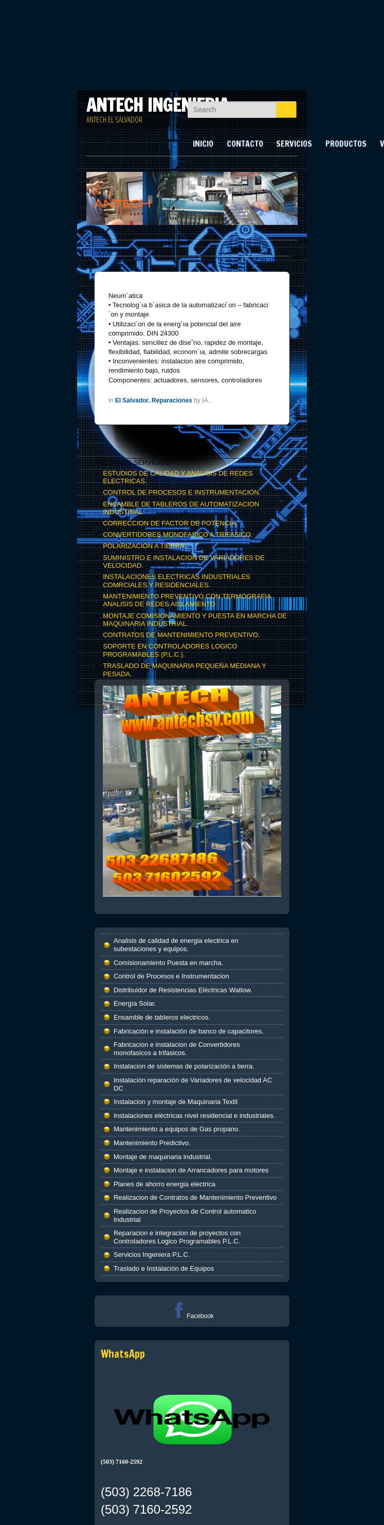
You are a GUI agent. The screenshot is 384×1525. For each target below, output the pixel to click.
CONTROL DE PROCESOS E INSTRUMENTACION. (182, 492)
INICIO (203, 143)
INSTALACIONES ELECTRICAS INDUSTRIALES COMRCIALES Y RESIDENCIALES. (176, 581)
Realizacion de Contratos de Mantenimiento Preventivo (195, 1197)
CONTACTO (245, 143)
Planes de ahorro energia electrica (164, 1184)
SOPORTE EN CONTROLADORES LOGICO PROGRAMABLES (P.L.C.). (170, 650)
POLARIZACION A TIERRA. (144, 546)
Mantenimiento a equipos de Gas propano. (177, 1129)
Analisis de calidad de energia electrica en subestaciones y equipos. (176, 945)
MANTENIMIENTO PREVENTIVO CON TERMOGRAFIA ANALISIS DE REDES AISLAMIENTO (187, 600)
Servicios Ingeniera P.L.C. (152, 1254)
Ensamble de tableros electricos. (162, 1017)
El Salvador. (132, 400)
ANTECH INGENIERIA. (159, 105)
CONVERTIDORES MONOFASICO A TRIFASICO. (177, 534)
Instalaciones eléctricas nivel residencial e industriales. (194, 1115)
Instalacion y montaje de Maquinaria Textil (175, 1102)
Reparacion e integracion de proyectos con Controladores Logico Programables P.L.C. (177, 1237)
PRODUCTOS (346, 143)
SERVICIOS (294, 143)
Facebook (192, 1316)
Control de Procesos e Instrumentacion (171, 976)
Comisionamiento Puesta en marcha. (168, 963)
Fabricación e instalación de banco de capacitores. (189, 1031)
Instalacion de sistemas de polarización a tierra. (184, 1066)
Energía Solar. (135, 1003)
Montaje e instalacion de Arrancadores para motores (191, 1170)
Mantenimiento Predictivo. (152, 1143)
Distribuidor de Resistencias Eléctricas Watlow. (183, 990)
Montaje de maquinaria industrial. (163, 1157)
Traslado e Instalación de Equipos (164, 1268)
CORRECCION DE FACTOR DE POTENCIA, (170, 523)
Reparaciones (172, 400)
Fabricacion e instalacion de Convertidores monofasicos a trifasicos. (177, 1049)
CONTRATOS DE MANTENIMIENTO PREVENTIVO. (181, 635)
